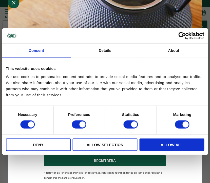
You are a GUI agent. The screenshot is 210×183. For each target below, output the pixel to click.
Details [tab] (105, 50)
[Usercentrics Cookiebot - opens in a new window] (182, 36)
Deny (38, 144)
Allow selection (105, 144)
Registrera (105, 160)
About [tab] (173, 50)
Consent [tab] (36, 50)
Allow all (172, 144)
